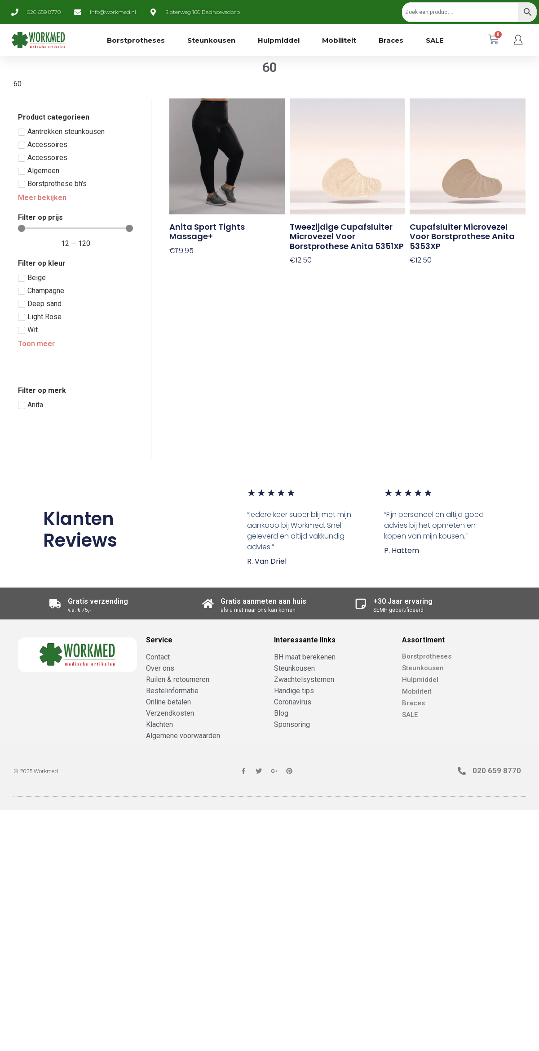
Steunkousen (211, 40)
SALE (435, 40)
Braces (391, 40)
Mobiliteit (339, 40)
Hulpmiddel (279, 40)
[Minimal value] (75, 228)
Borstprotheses (136, 40)
